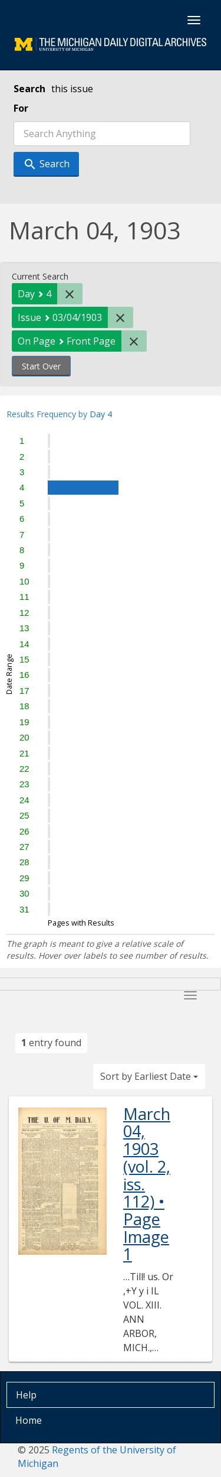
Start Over (41, 366)
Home (28, 1420)
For (21, 108)
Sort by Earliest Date (149, 1076)
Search (29, 88)
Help (26, 1394)
